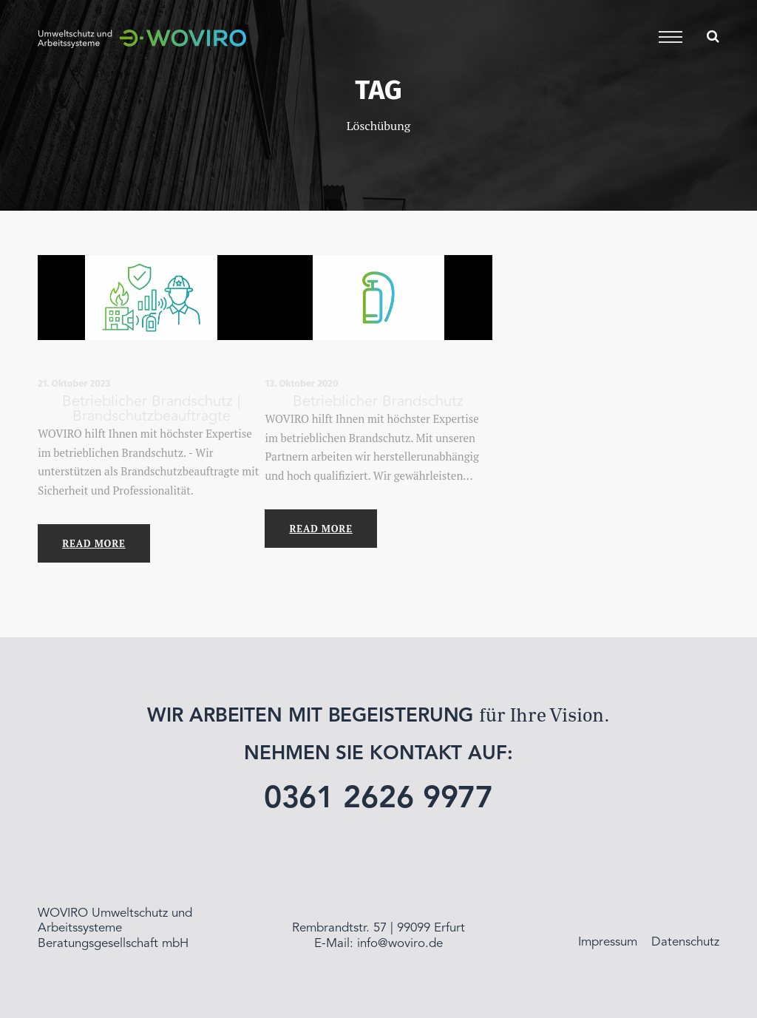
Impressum (607, 942)
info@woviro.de (400, 943)
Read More (93, 543)
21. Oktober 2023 (74, 383)
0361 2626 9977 (379, 799)
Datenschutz (685, 942)
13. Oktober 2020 (301, 383)
